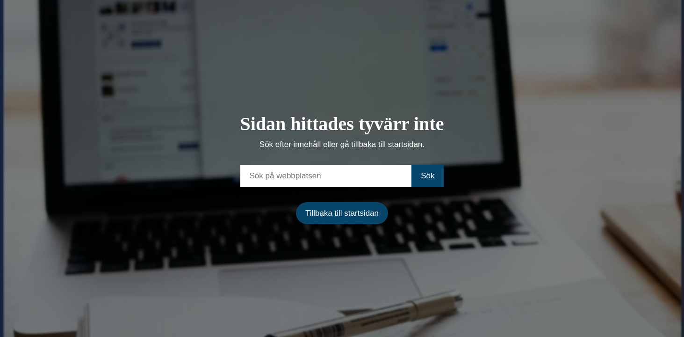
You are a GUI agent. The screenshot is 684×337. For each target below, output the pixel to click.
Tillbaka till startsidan (342, 213)
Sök (427, 175)
